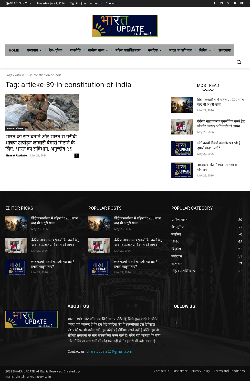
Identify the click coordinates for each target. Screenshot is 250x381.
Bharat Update (16, 155)
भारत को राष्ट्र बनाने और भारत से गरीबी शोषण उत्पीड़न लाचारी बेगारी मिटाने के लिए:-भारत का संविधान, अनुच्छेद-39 (41, 143)
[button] (239, 62)
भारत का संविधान (15, 128)
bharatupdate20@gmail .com (109, 351)
